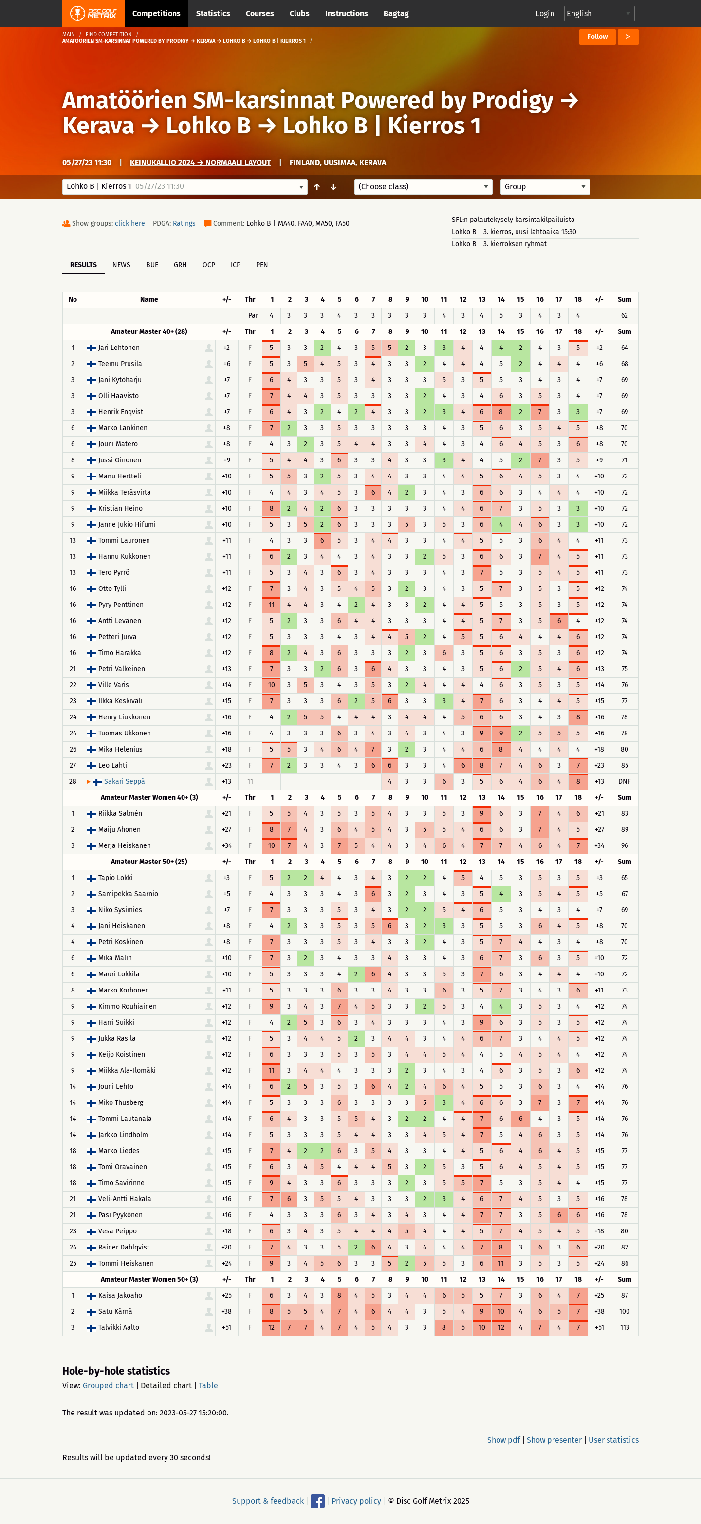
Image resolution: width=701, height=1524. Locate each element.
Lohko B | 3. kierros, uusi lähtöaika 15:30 (514, 232)
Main (68, 34)
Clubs (300, 13)
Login (544, 13)
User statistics (614, 1440)
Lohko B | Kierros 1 (382, 125)
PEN (262, 265)
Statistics (213, 13)
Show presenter (554, 1440)
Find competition (109, 34)
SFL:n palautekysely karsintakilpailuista (513, 220)
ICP (235, 265)
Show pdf (503, 1440)
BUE (152, 265)
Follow (598, 37)
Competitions (156, 13)
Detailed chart (166, 1385)
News (121, 265)
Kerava (98, 125)
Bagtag (396, 13)
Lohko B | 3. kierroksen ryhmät (499, 244)
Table (208, 1385)
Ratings (184, 224)
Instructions (346, 13)
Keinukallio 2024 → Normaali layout (200, 162)
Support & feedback (268, 1501)
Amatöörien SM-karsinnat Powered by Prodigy (307, 100)
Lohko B (208, 125)
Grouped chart (108, 1385)
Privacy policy (356, 1501)
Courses (260, 13)
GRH (180, 265)
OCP (209, 265)
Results (83, 265)
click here (130, 224)
